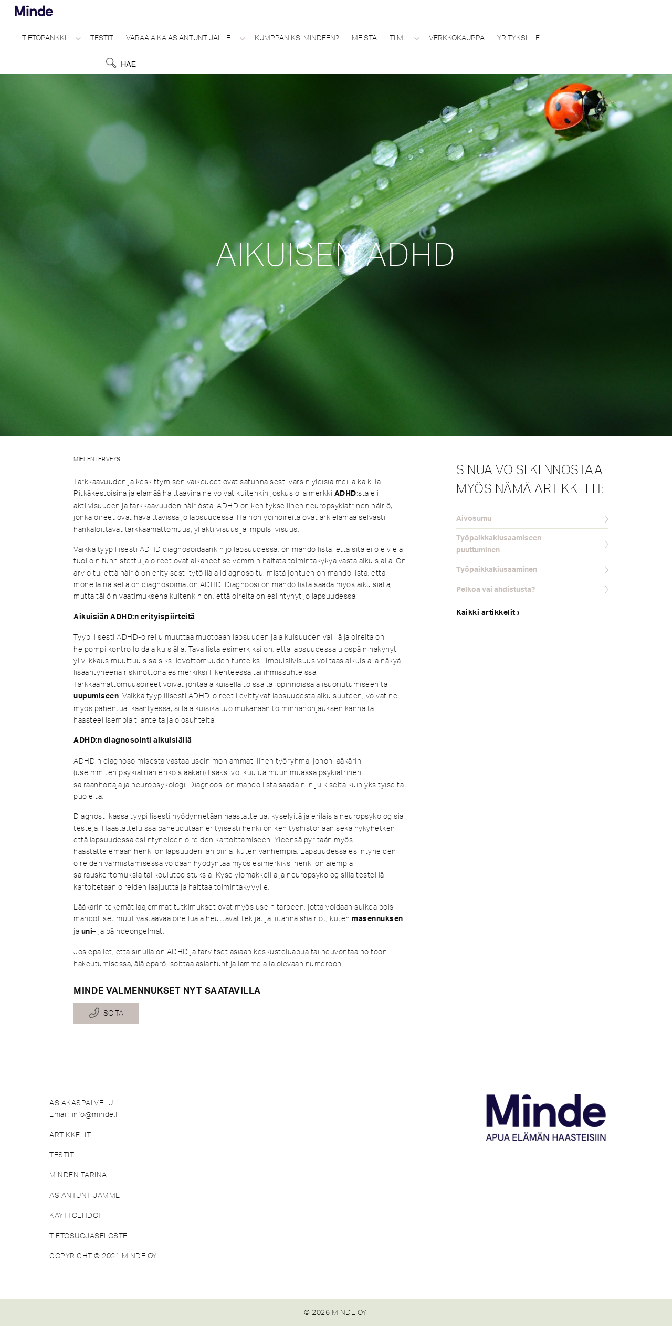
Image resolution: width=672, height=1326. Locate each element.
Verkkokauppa (457, 38)
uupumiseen (96, 696)
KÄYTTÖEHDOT (75, 1215)
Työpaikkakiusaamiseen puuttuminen (498, 544)
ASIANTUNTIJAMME (84, 1195)
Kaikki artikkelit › (488, 613)
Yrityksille (518, 38)
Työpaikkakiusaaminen (496, 569)
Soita (113, 1013)
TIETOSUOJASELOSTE (88, 1235)
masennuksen (377, 919)
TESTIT (61, 1155)
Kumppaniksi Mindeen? (297, 38)
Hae (128, 64)
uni (87, 931)
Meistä (364, 38)
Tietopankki (44, 38)
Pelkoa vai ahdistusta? (495, 589)
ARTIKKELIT (70, 1135)
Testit (101, 38)
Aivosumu (473, 519)
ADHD (345, 493)
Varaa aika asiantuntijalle (178, 38)
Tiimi (397, 38)
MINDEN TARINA (78, 1174)
